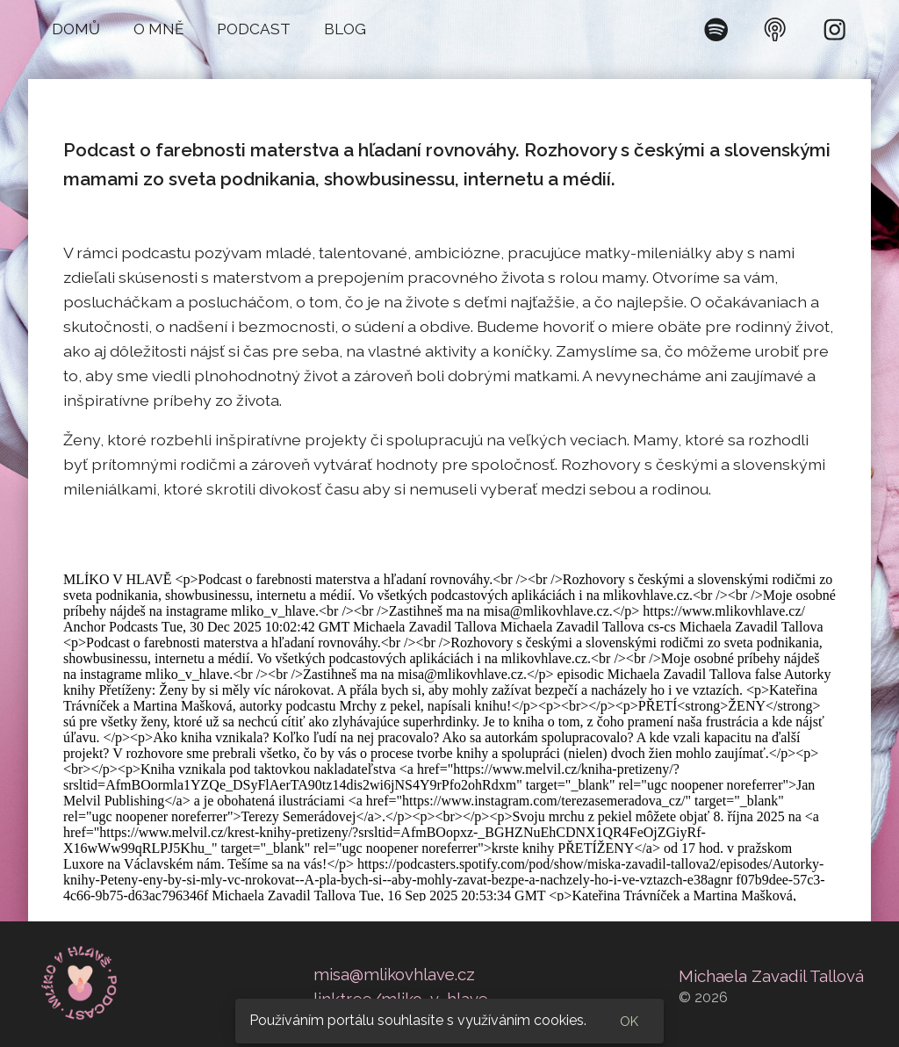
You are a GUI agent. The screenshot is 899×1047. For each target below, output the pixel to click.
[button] (76, 30)
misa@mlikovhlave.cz (394, 974)
